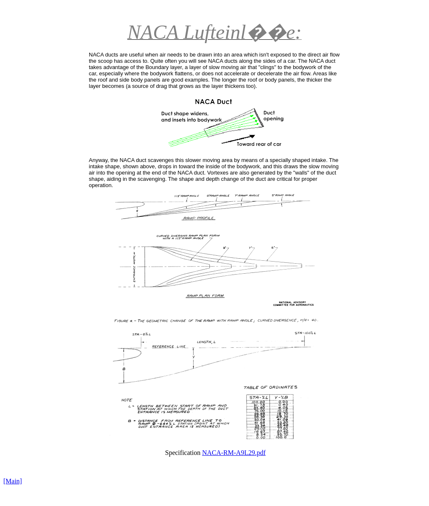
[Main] (12, 481)
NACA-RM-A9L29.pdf (234, 452)
